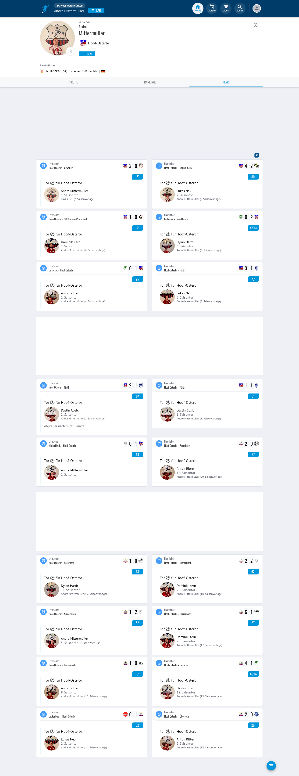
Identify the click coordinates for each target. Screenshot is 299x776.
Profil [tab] (73, 81)
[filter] (271, 765)
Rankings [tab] (150, 81)
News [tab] (226, 81)
